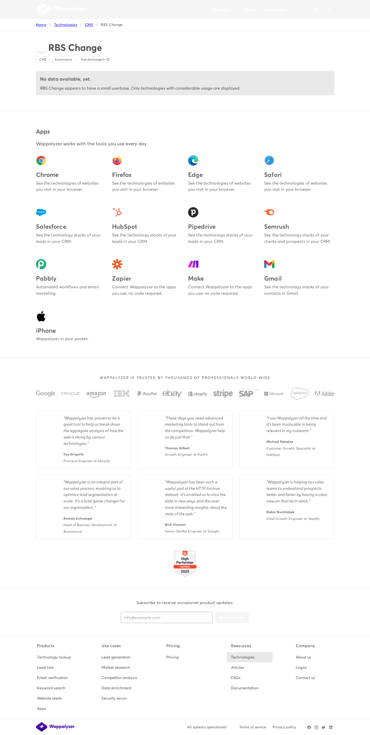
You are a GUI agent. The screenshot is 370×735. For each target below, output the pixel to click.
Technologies (65, 25)
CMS (89, 25)
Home (41, 25)
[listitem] (56, 657)
